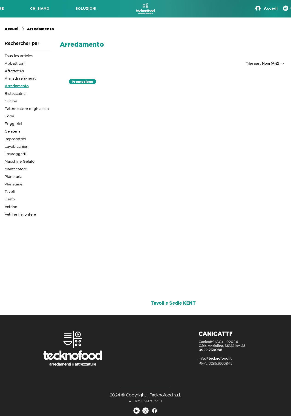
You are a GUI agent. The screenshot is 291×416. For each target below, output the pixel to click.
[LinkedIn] (285, 8)
